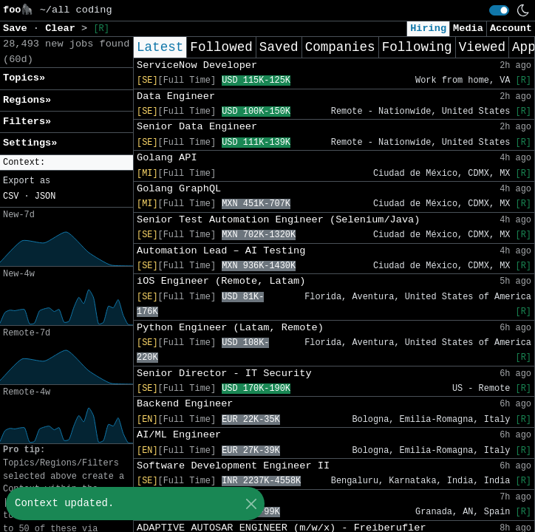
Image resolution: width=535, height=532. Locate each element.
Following (417, 47)
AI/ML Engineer (179, 434)
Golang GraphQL (179, 188)
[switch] (499, 10)
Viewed (482, 47)
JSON (45, 196)
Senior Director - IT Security (224, 373)
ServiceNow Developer (197, 65)
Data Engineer (176, 96)
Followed (221, 47)
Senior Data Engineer (197, 126)
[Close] (251, 503)
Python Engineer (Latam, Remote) (230, 327)
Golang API (167, 157)
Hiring (428, 28)
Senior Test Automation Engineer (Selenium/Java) (278, 219)
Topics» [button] (24, 77)
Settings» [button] (30, 143)
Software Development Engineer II (233, 465)
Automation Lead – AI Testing (221, 250)
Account (511, 28)
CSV (10, 196)
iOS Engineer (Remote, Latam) (221, 281)
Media (468, 28)
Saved (279, 47)
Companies (340, 47)
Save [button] (18, 28)
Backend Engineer (185, 403)
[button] (66, 163)
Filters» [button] (27, 121)
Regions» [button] (27, 100)
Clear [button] (63, 28)
